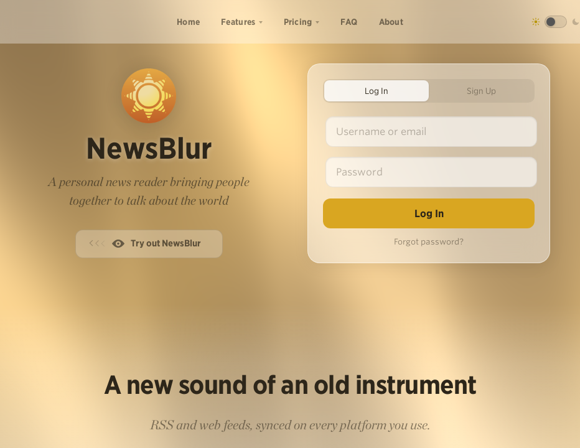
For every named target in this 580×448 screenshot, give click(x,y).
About (391, 22)
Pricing (298, 22)
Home (188, 22)
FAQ (349, 22)
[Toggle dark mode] (556, 22)
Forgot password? (429, 241)
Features (238, 22)
